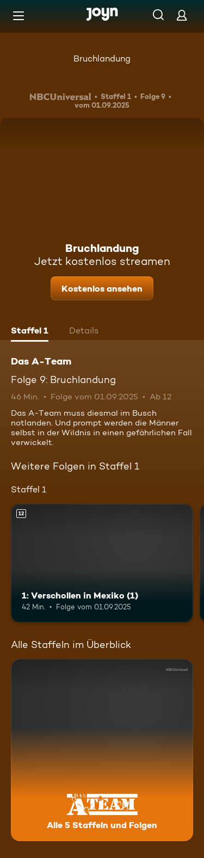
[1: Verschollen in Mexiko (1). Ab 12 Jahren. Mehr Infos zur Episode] (102, 563)
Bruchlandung (102, 58)
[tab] (30, 332)
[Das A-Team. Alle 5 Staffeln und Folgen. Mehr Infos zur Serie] (102, 750)
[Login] (181, 14)
